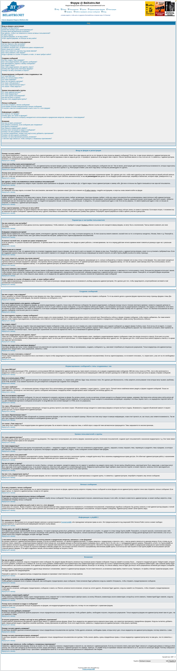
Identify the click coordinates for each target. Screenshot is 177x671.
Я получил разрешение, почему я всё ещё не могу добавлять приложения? (27, 133)
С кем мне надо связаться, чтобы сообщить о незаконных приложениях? (27, 138)
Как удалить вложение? (10, 126)
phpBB (85, 668)
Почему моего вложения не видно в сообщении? (18, 130)
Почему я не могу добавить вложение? (15, 132)
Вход (103, 12)
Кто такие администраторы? (11, 92)
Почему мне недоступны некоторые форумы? (17, 69)
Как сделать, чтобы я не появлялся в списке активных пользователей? (26, 33)
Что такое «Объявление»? (11, 83)
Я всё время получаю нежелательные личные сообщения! (22, 106)
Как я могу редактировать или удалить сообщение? (19, 62)
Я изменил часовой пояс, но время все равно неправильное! (23, 47)
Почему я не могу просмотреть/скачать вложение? (19, 137)
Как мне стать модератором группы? (14, 99)
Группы (83, 9)
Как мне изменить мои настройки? (13, 44)
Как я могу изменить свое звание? (13, 53)
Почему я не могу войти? (10, 28)
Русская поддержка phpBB (88, 669)
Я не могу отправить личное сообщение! (16, 105)
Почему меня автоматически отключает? (16, 31)
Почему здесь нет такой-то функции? (14, 116)
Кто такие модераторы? (10, 94)
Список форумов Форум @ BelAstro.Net (15, 20)
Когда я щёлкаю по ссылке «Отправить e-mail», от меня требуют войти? (26, 54)
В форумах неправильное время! (13, 46)
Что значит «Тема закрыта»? (12, 86)
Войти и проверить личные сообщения (87, 12)
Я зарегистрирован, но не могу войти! (15, 37)
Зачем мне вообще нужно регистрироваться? (17, 30)
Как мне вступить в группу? (11, 97)
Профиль (68, 12)
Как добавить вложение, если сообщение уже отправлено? (22, 125)
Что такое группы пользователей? (13, 96)
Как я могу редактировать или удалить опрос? (17, 67)
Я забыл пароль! (7, 35)
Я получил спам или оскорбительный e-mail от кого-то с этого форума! (26, 108)
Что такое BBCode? (8, 76)
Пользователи (73, 9)
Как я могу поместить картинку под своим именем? (19, 51)
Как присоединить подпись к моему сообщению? (18, 63)
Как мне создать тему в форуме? (13, 60)
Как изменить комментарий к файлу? (14, 128)
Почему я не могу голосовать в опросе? (15, 70)
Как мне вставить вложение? (12, 123)
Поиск (63, 9)
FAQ (57, 9)
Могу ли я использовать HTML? (12, 78)
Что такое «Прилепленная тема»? (13, 85)
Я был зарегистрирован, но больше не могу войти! (19, 38)
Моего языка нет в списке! (11, 49)
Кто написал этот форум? (10, 114)
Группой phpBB (66, 522)
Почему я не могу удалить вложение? (15, 135)
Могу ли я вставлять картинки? (12, 81)
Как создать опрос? (8, 65)
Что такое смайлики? (9, 79)
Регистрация (111, 9)
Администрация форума (96, 9)
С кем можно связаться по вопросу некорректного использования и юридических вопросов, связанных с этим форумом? (43, 117)
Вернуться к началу (8, 160)
